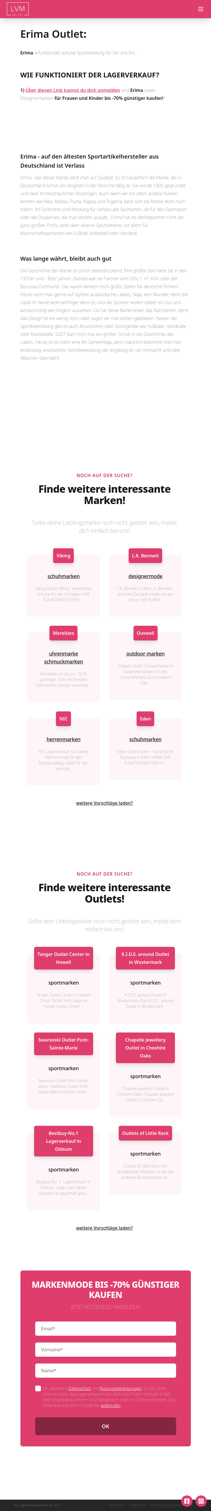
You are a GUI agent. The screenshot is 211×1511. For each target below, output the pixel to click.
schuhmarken (63, 576)
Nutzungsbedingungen (120, 1388)
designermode (145, 576)
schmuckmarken (63, 661)
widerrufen (110, 1405)
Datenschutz (79, 1388)
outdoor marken (145, 653)
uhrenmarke (63, 653)
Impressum (118, 1505)
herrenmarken (63, 739)
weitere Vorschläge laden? (104, 803)
